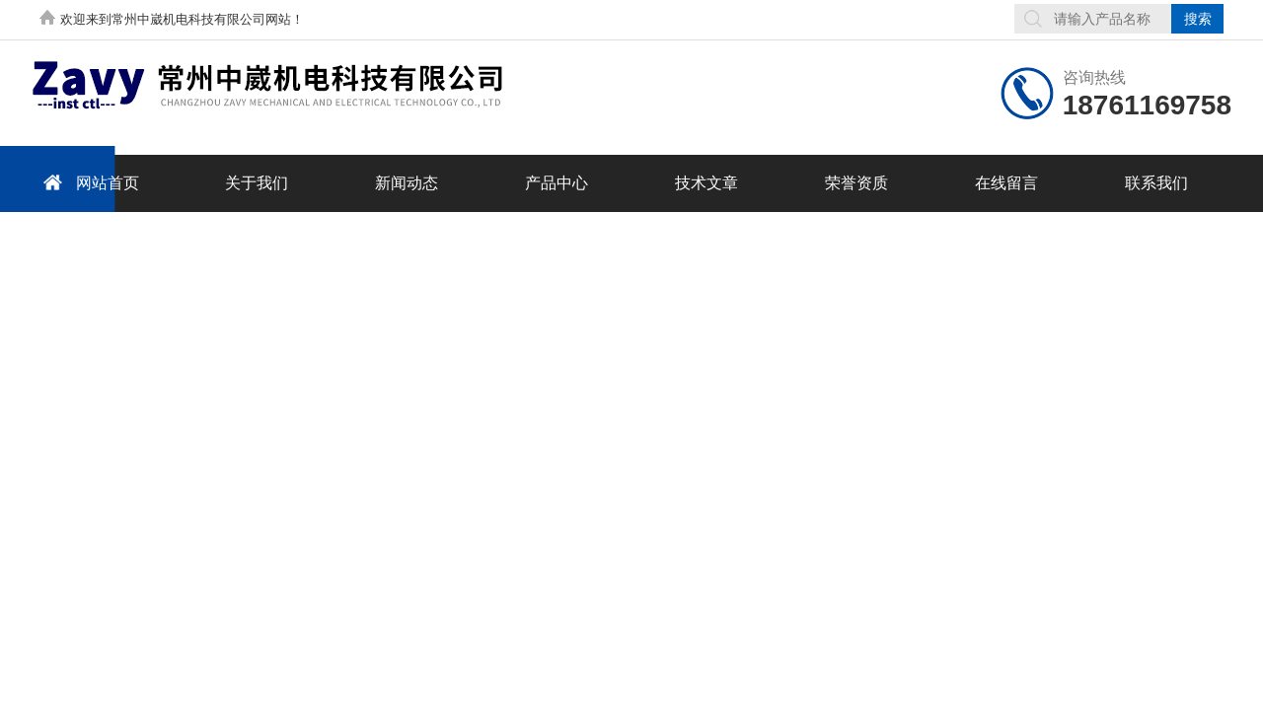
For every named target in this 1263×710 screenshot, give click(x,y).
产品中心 (556, 183)
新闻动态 (406, 183)
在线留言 (1006, 183)
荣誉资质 (856, 183)
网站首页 (88, 182)
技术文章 (706, 183)
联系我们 (1156, 183)
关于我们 (256, 183)
